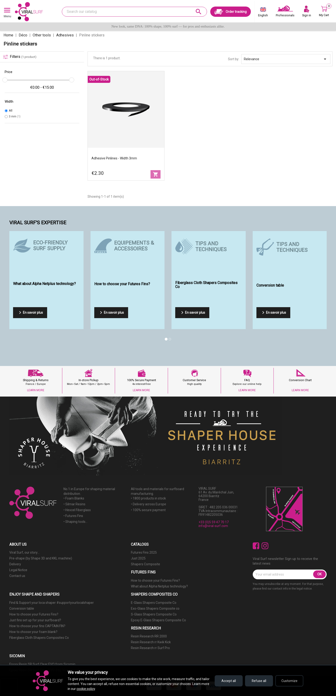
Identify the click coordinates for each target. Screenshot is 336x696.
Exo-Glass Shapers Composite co (155, 608)
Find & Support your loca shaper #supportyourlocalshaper (51, 603)
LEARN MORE (35, 390)
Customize (289, 681)
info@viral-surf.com (213, 526)
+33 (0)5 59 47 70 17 (214, 522)
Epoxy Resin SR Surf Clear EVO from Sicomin (42, 664)
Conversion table (21, 608)
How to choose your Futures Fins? (155, 580)
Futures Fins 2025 (144, 552)
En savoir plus (30, 312)
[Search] (134, 12)
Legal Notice (18, 570)
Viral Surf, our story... (24, 552)
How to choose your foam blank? (33, 632)
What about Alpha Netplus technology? (159, 586)
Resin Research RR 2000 (149, 636)
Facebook (256, 545)
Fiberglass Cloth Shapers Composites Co (39, 638)
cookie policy (86, 689)
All (10, 110)
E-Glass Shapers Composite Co (153, 603)
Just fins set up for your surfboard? (35, 620)
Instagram (265, 545)
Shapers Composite (145, 564)
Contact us (17, 576)
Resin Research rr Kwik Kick (151, 642)
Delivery (15, 564)
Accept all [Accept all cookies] (228, 681)
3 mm (15, 116)
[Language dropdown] (263, 13)
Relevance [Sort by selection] (286, 59)
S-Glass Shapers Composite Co (154, 614)
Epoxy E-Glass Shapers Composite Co (158, 620)
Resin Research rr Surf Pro (150, 648)
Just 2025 (138, 558)
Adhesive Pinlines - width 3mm (114, 158)
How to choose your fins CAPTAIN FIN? (37, 626)
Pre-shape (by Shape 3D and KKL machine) (40, 558)
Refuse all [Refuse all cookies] (259, 681)
